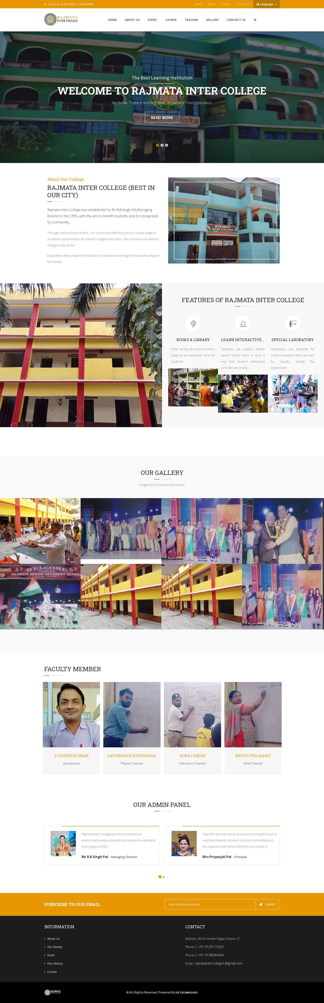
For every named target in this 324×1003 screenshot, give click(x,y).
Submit (268, 904)
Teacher (191, 20)
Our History (55, 963)
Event (211, 4)
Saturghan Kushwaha (132, 755)
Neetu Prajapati (253, 755)
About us (53, 939)
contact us (243, 4)
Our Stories (54, 947)
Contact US (236, 20)
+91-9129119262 (211, 946)
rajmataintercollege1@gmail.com (218, 963)
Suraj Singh (193, 755)
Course (225, 4)
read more (162, 117)
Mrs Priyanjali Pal (224, 856)
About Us (132, 20)
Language (266, 4)
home (112, 20)
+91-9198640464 (211, 955)
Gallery (212, 20)
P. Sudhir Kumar (71, 755)
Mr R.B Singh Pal (109, 856)
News (198, 4)
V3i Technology (186, 992)
